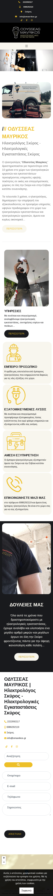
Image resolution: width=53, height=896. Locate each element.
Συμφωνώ (26, 890)
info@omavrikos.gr (28, 17)
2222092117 (28, 2)
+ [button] (4, 858)
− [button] (4, 862)
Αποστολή (14, 834)
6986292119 (28, 7)
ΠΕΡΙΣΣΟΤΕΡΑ (14, 229)
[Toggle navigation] (27, 46)
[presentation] (26, 823)
